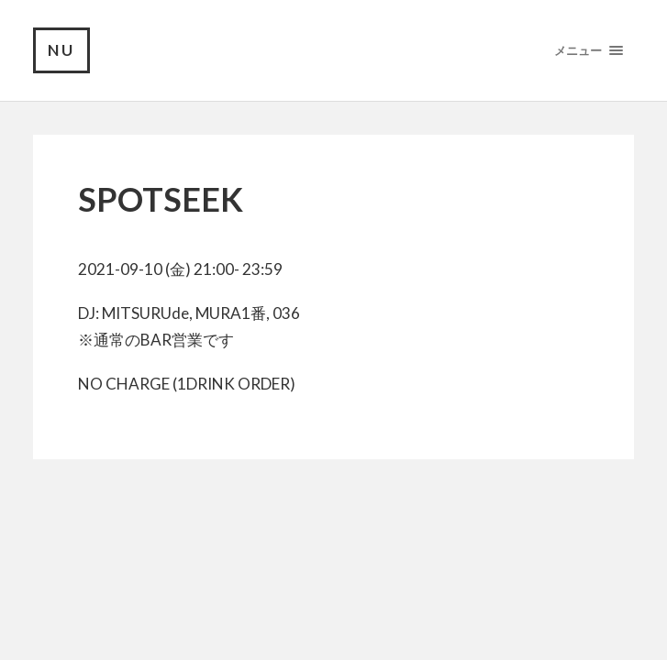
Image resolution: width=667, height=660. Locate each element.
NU (61, 50)
